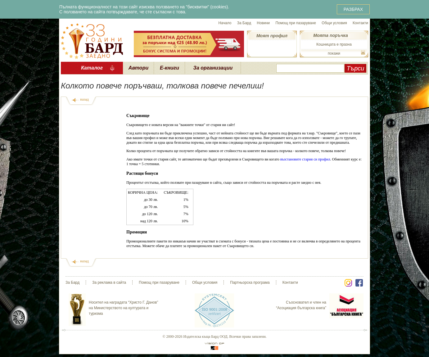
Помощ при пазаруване (295, 23)
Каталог (92, 67)
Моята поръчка (330, 35)
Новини (263, 23)
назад (84, 99)
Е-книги (169, 67)
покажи (334, 53)
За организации (213, 67)
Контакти (360, 23)
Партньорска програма (249, 282)
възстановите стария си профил (305, 159)
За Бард (244, 23)
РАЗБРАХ (353, 9)
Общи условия (334, 23)
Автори (138, 67)
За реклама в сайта (109, 282)
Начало (225, 23)
